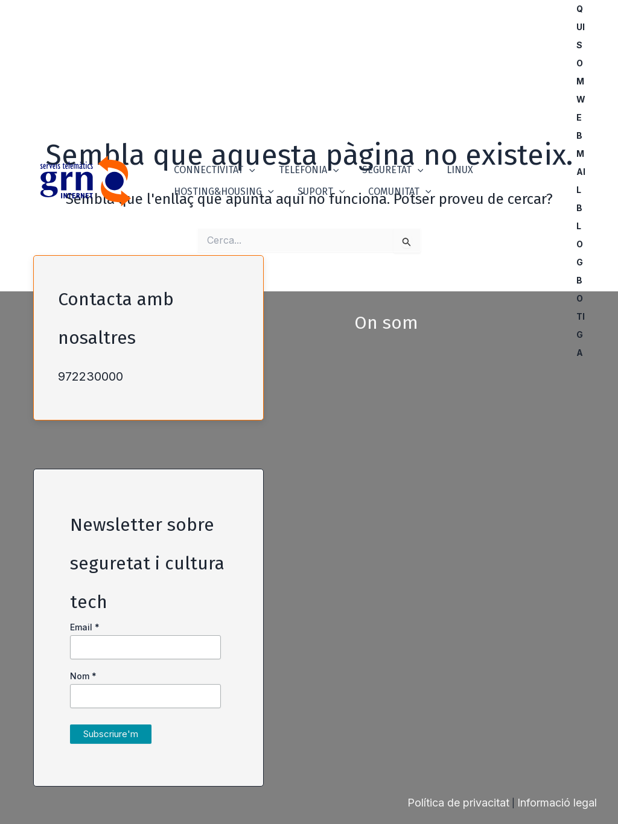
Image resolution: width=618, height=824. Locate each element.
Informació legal (557, 802)
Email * (85, 627)
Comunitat (389, 200)
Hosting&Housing (222, 200)
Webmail (583, 144)
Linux (446, 162)
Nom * (83, 676)
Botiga (583, 316)
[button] (247, 162)
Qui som (583, 45)
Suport (315, 200)
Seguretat (382, 162)
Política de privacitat (458, 802)
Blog (582, 235)
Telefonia (303, 162)
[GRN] (85, 180)
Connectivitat (212, 162)
